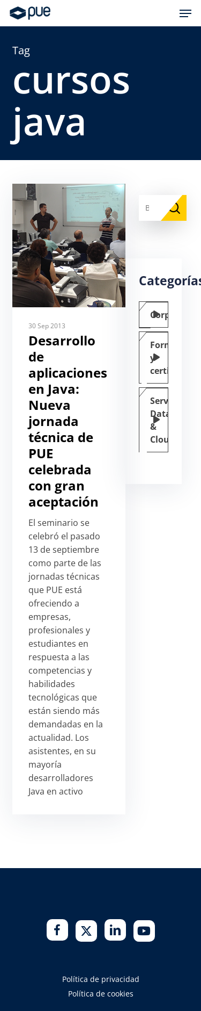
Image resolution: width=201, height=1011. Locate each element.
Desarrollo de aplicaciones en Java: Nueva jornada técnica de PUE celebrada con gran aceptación (67, 420)
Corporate (161, 315)
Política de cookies (100, 993)
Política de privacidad (100, 979)
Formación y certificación (161, 358)
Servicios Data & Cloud (161, 420)
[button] (185, 13)
